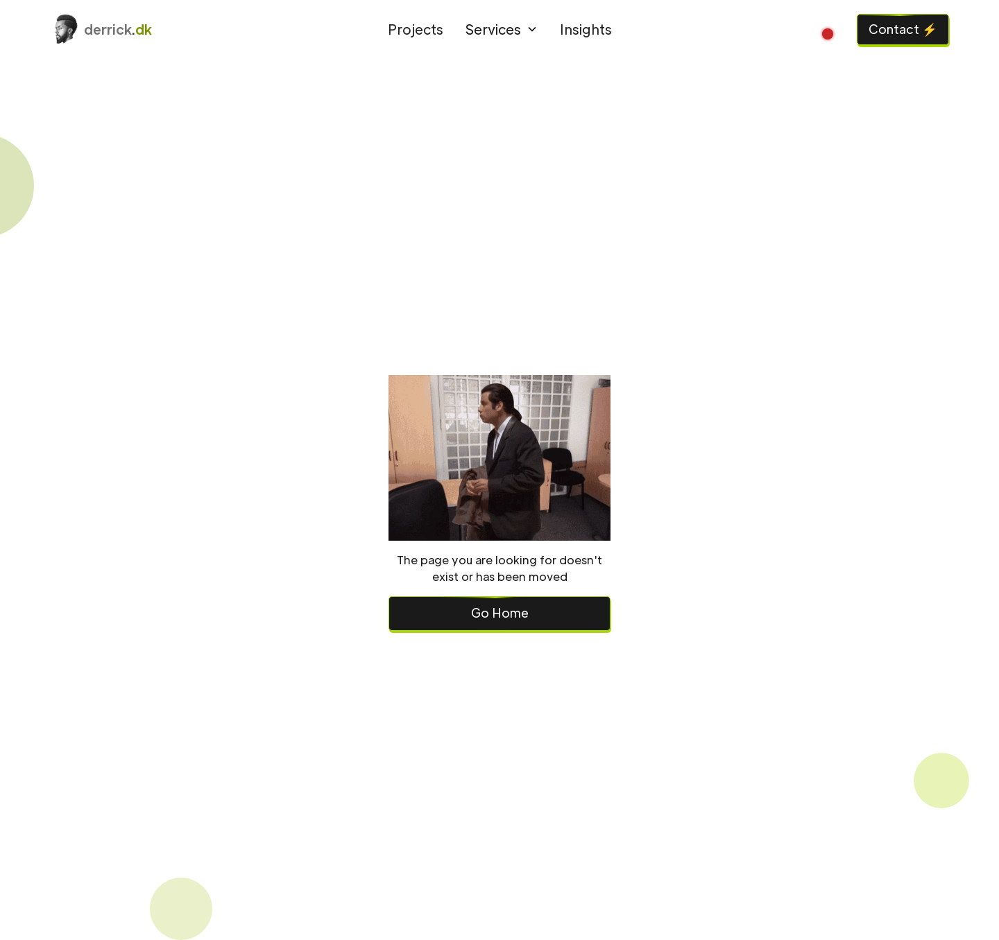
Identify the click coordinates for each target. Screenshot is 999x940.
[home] (159, 29)
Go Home (500, 612)
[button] (501, 29)
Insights (586, 28)
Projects (415, 28)
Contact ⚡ (903, 29)
